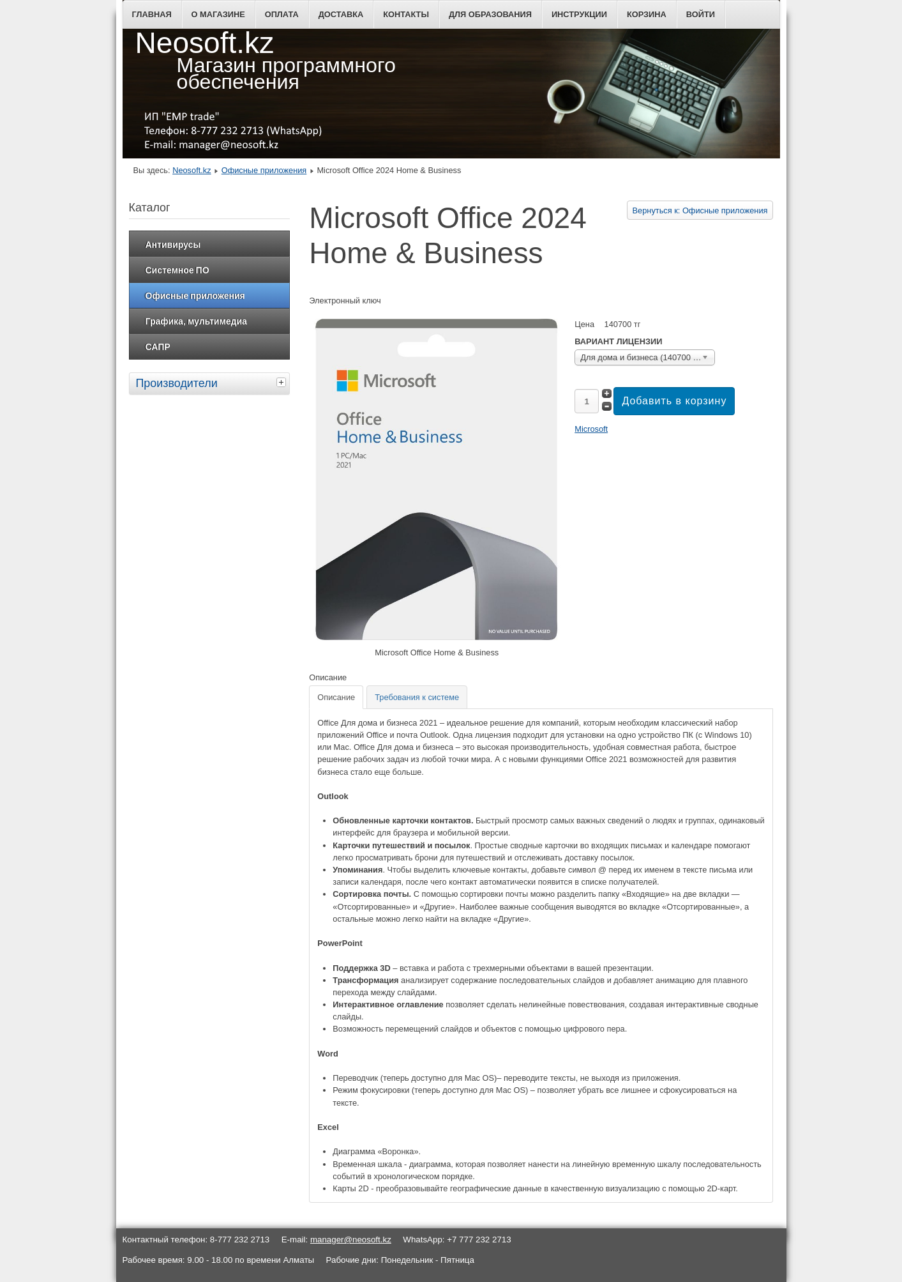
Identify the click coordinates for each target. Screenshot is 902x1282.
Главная (152, 14)
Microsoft (591, 429)
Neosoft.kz (191, 170)
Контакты (406, 14)
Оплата (282, 14)
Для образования (490, 14)
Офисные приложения (264, 170)
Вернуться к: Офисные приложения (700, 210)
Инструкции (579, 14)
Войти (700, 14)
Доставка (341, 14)
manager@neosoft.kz (350, 1239)
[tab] (282, 382)
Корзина (646, 14)
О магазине (218, 14)
